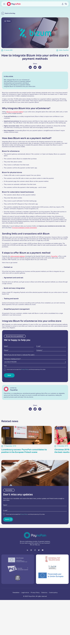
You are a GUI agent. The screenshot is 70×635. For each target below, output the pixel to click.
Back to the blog (8, 13)
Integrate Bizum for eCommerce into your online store (19, 86)
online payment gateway (17, 256)
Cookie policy (53, 592)
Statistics (44, 592)
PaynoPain (54, 256)
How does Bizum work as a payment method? (17, 81)
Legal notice (25, 592)
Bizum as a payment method (14, 111)
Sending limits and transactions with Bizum (16, 83)
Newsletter (16, 592)
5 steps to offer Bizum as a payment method (17, 84)
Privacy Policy (24, 369)
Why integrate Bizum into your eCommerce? (17, 80)
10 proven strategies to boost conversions (24, 227)
